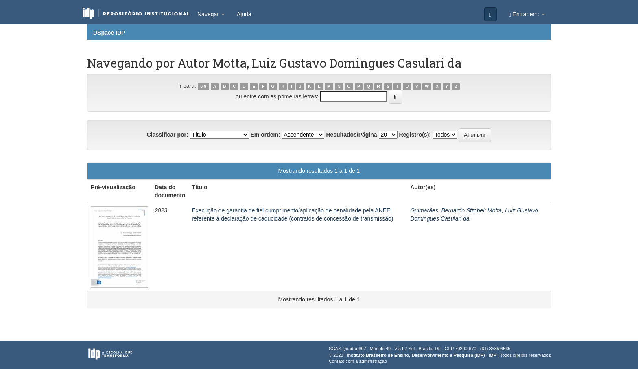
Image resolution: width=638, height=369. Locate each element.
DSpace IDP (109, 32)
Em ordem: (265, 134)
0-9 (203, 86)
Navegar (211, 14)
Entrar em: (527, 14)
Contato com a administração (358, 361)
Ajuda (244, 14)
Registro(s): (415, 134)
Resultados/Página (351, 134)
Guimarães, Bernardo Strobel (447, 210)
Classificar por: (167, 134)
